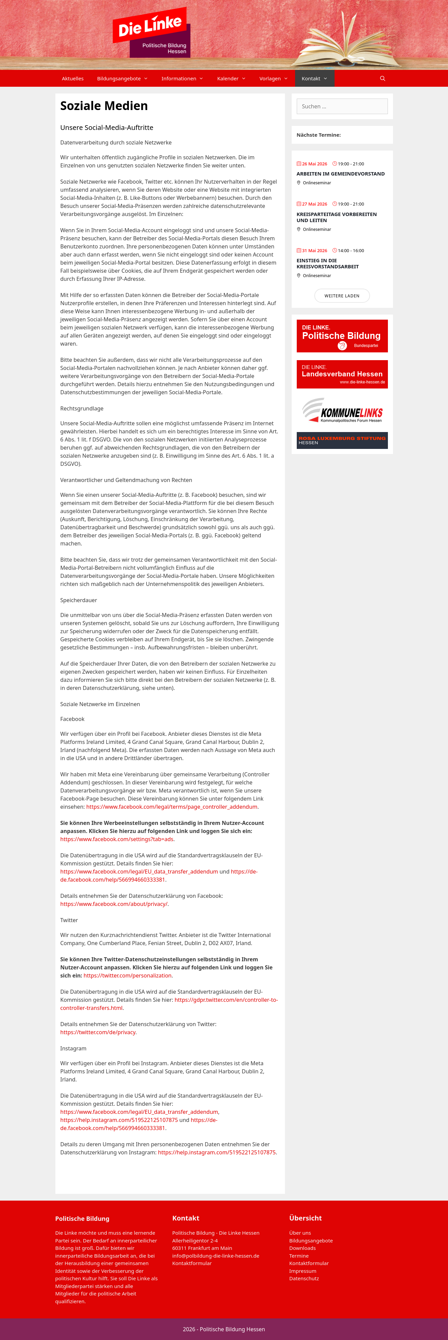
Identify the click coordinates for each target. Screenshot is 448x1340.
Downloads (302, 1247)
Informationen (186, 78)
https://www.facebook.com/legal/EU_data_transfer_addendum (139, 871)
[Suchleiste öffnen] (383, 78)
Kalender (235, 78)
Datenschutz (304, 1278)
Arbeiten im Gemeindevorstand (341, 173)
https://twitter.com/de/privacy (98, 1032)
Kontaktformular (192, 1263)
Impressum (302, 1270)
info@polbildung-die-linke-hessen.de (215, 1255)
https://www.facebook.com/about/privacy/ (114, 904)
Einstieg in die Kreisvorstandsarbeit (328, 263)
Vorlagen (277, 78)
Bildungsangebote (126, 78)
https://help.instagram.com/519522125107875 (119, 1120)
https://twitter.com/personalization (128, 975)
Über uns (300, 1232)
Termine (299, 1255)
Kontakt (318, 78)
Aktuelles (73, 78)
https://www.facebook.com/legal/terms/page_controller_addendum (171, 806)
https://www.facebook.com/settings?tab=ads (117, 839)
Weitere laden (342, 296)
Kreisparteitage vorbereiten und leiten (337, 217)
